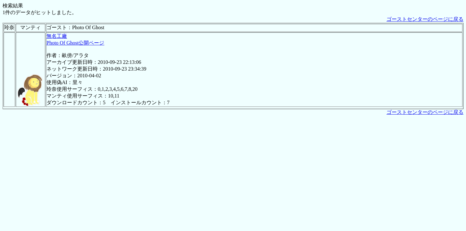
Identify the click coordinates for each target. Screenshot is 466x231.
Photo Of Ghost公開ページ (75, 43)
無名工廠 (56, 36)
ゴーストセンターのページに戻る (425, 19)
